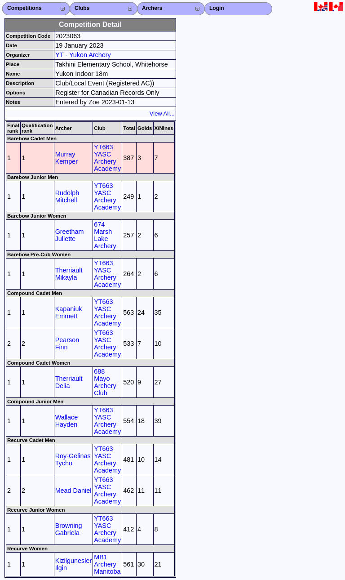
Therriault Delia (69, 382)
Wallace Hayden (66, 421)
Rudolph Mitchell (67, 196)
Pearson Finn (67, 343)
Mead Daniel (73, 490)
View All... (162, 113)
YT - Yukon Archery (83, 54)
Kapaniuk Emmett (68, 312)
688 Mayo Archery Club (105, 382)
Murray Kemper (66, 158)
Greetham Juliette (69, 235)
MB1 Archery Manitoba (107, 564)
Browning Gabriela (68, 529)
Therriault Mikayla (69, 274)
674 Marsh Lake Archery (105, 235)
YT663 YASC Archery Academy (107, 157)
